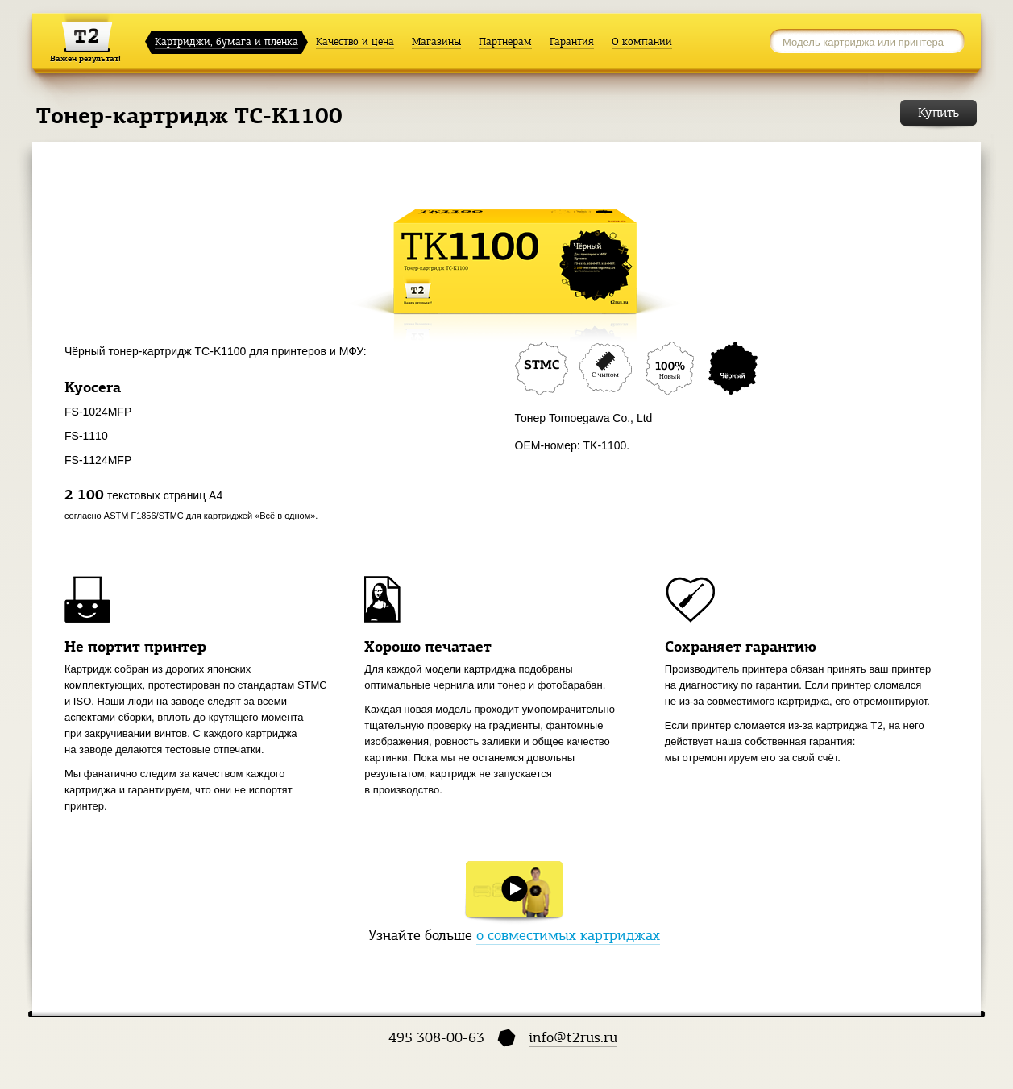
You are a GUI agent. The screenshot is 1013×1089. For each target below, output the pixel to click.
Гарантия (572, 41)
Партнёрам (505, 41)
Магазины (436, 41)
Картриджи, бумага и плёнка (226, 41)
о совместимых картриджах (568, 935)
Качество (355, 41)
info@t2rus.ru (573, 1037)
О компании (642, 41)
